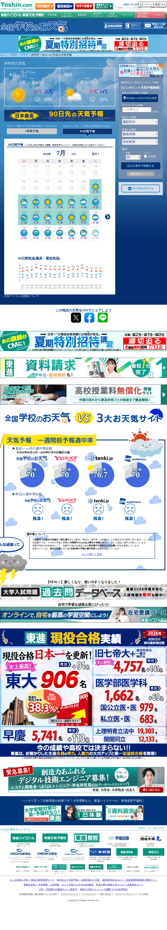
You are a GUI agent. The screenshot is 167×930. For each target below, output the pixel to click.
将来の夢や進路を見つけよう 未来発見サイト (119, 884)
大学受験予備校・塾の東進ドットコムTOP (38, 894)
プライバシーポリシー (125, 894)
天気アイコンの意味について (21, 296)
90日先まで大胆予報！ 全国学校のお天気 (78, 880)
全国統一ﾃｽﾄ (128, 4)
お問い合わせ (105, 894)
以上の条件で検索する (140, 165)
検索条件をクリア (140, 173)
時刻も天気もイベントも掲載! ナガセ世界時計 (104, 889)
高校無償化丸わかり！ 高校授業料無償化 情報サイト (129, 880)
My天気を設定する (141, 188)
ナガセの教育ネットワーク (15, 829)
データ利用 (143, 894)
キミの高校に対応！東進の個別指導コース (32, 880)
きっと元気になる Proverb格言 (78, 884)
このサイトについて (69, 894)
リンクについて (89, 894)
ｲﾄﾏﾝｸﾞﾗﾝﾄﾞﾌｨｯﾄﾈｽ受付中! (20, 862)
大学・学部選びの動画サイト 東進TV (58, 889)
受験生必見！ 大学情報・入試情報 (41, 884)
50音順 (152, 156)
